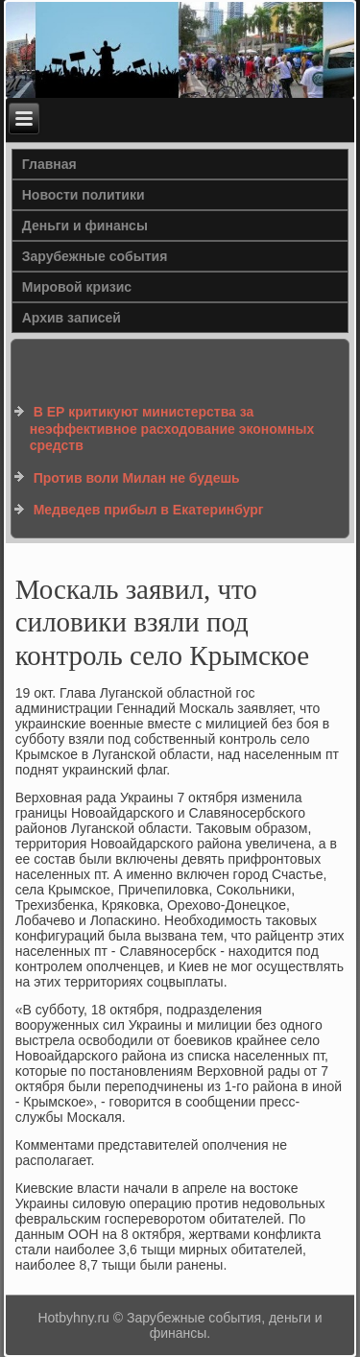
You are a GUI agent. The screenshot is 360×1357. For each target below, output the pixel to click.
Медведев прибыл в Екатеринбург (149, 509)
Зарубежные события (95, 256)
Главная (49, 164)
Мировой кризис (77, 287)
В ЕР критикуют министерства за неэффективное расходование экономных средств (172, 428)
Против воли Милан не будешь (137, 478)
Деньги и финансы (85, 225)
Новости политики (83, 194)
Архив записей (71, 317)
